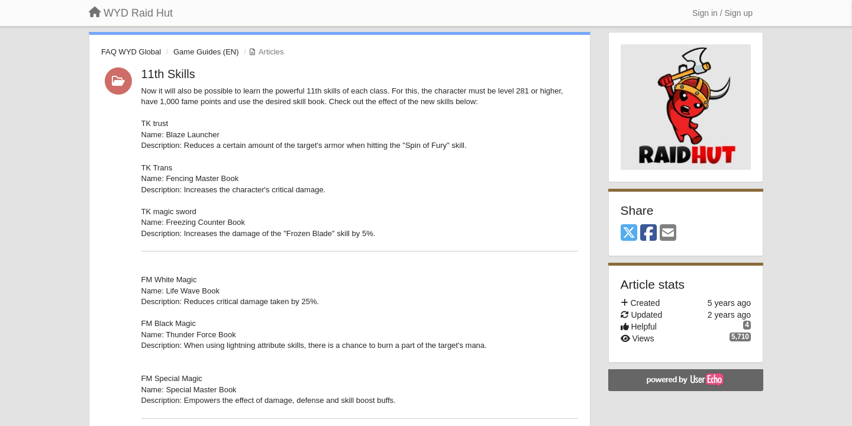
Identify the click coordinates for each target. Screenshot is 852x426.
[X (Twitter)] (629, 233)
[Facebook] (648, 233)
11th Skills (168, 73)
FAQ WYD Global (131, 51)
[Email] (668, 233)
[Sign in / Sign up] (722, 13)
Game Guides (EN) (206, 51)
